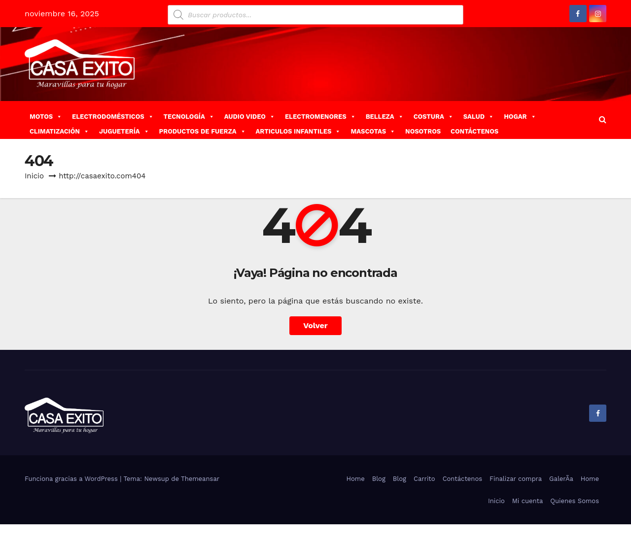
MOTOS (46, 116)
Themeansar (200, 478)
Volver (315, 325)
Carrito (424, 478)
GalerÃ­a (561, 478)
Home (356, 478)
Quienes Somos (574, 501)
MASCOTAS (373, 131)
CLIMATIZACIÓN (59, 131)
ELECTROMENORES (320, 116)
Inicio (34, 175)
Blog (379, 478)
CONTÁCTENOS (474, 131)
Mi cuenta (527, 501)
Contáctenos (462, 478)
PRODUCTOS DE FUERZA (202, 131)
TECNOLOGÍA (189, 116)
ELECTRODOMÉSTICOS (113, 116)
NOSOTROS (423, 131)
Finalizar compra (516, 478)
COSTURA (434, 116)
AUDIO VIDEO (249, 116)
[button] (602, 119)
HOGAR (520, 116)
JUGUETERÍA (124, 131)
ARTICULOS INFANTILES (298, 131)
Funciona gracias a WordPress (72, 478)
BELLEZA (385, 116)
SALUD (478, 116)
